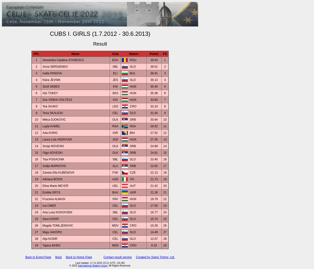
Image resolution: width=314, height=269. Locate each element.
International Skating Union (92, 265)
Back (58, 257)
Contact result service (118, 257)
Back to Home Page (79, 257)
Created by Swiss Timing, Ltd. (155, 257)
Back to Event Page (38, 257)
